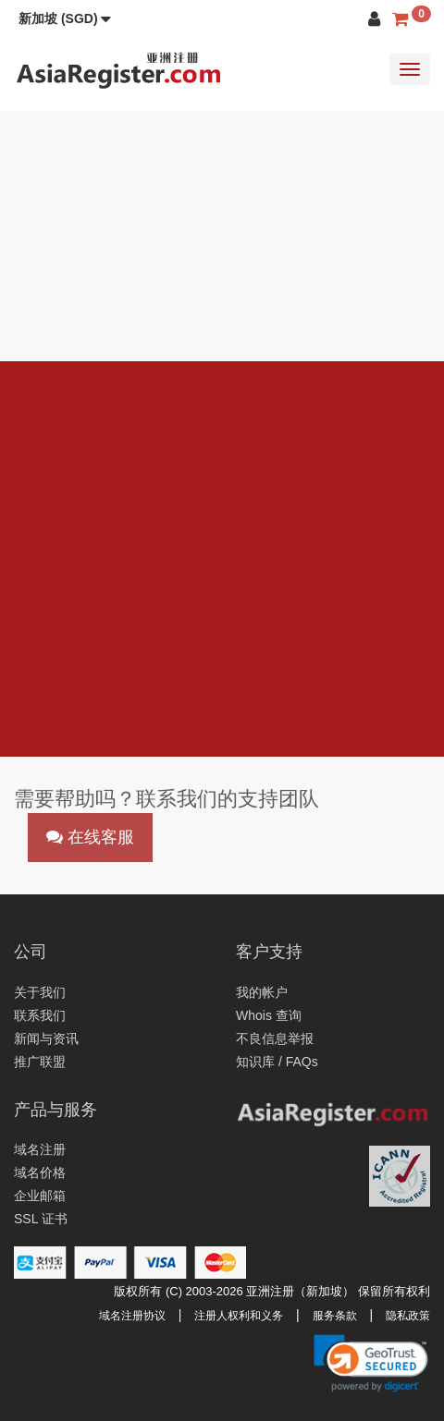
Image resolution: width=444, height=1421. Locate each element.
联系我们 (40, 1015)
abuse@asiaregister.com (176, 681)
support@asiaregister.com (154, 657)
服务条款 (335, 1315)
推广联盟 (40, 1061)
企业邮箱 (40, 1195)
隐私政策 (408, 1315)
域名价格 (40, 1172)
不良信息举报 (275, 1038)
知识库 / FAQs (277, 1061)
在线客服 (90, 837)
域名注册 (40, 1149)
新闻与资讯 (46, 1038)
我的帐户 (262, 992)
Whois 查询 (269, 1015)
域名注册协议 (132, 1315)
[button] (64, 18)
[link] (371, 1362)
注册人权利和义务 (238, 1315)
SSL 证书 (41, 1218)
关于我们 (40, 992)
